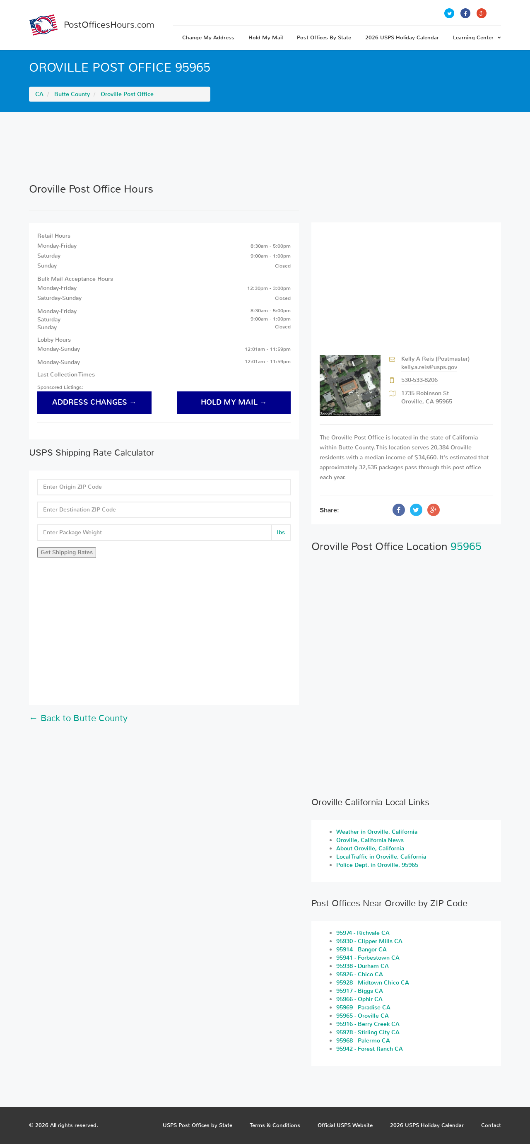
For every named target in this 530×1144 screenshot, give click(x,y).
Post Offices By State (324, 37)
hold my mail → (234, 402)
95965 (466, 546)
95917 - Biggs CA (359, 991)
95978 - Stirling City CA (368, 1032)
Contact (491, 1125)
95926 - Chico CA (359, 974)
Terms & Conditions (275, 1125)
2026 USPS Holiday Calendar (402, 37)
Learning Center (477, 37)
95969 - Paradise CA (363, 1007)
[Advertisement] (265, 147)
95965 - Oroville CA (362, 1016)
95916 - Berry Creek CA (368, 1024)
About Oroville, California (370, 848)
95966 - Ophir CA (359, 999)
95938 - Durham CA (362, 966)
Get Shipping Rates (67, 552)
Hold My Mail (265, 37)
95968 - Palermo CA (363, 1041)
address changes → (94, 402)
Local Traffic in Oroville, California (381, 857)
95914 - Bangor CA (361, 949)
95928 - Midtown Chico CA (372, 983)
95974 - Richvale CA (363, 933)
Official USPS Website (345, 1125)
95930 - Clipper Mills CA (369, 941)
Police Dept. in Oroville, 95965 (377, 865)
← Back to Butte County (78, 718)
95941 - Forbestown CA (368, 958)
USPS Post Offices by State (197, 1125)
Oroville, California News (370, 840)
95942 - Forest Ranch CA (369, 1049)
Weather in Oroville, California (376, 832)
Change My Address (208, 37)
